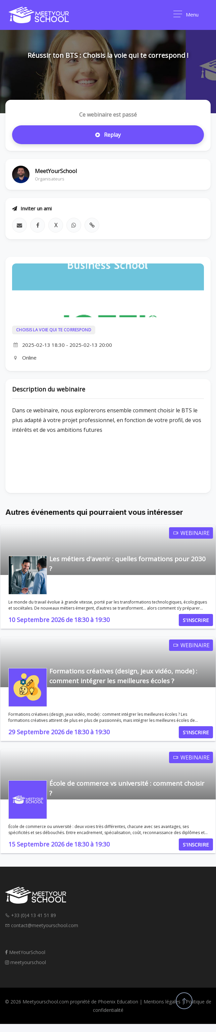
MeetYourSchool (25, 952)
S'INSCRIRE (196, 620)
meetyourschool (25, 962)
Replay (108, 134)
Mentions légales (162, 1001)
